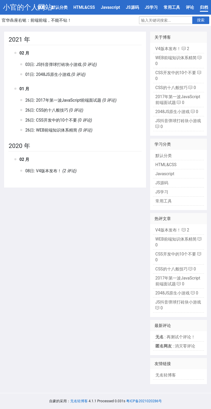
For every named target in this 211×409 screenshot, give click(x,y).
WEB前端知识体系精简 (56, 130)
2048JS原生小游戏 (53, 74)
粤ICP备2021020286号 (144, 401)
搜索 (201, 20)
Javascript (110, 7)
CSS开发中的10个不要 (56, 120)
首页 (41, 7)
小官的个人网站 (27, 7)
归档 (204, 7)
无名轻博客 (165, 375)
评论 (190, 7)
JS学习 (151, 7)
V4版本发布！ (48, 170)
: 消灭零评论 (175, 346)
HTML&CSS (84, 7)
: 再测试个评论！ (175, 337)
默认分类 (59, 7)
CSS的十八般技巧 (52, 110)
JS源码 (132, 7)
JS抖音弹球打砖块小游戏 (59, 64)
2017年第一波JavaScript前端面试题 (68, 100)
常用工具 (172, 7)
